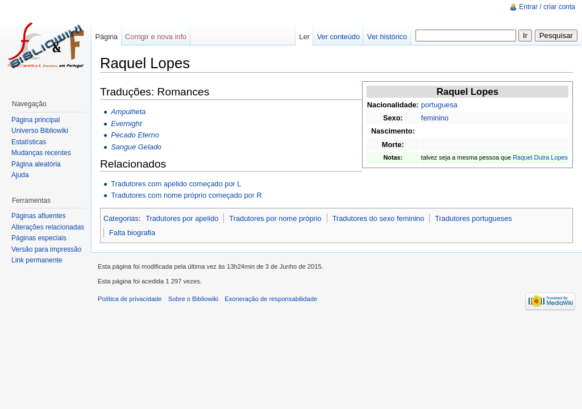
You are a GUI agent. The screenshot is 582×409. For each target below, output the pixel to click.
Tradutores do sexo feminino (378, 218)
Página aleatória (36, 164)
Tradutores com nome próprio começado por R (186, 195)
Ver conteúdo (338, 36)
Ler (304, 36)
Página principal (35, 120)
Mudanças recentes (41, 153)
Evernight (126, 123)
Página (106, 36)
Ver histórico (387, 36)
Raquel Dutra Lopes (540, 157)
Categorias (121, 218)
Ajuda (20, 175)
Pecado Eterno (135, 135)
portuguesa (439, 105)
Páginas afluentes (38, 216)
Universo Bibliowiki (39, 131)
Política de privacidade (130, 298)
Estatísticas (28, 142)
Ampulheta (128, 111)
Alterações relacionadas (47, 227)
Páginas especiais (38, 238)
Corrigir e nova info (155, 36)
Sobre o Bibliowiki (193, 298)
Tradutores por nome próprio (275, 218)
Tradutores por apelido (182, 218)
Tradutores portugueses (473, 218)
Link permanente (36, 260)
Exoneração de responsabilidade (271, 298)
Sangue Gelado (136, 147)
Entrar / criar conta (547, 7)
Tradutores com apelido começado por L (176, 184)
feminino (434, 118)
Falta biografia (132, 232)
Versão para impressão (46, 249)
